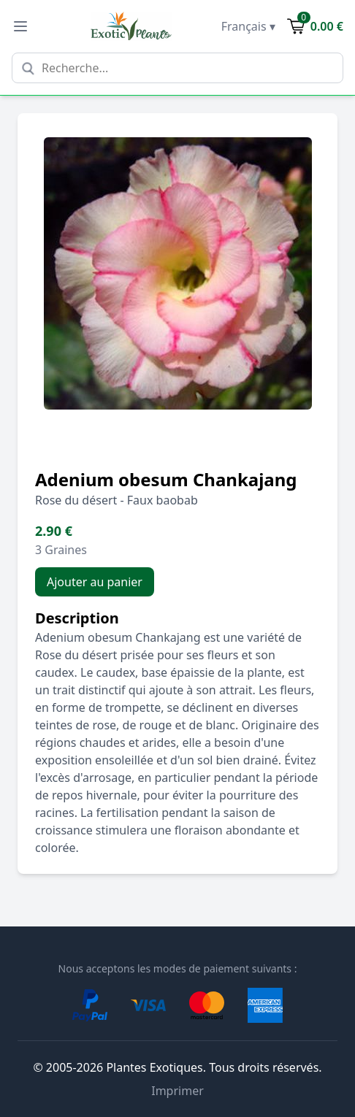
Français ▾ (248, 26)
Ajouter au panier (94, 582)
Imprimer (177, 1091)
